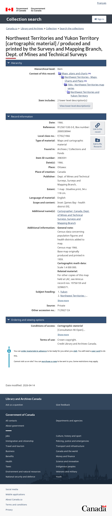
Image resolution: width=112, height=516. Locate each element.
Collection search (23, 19)
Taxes (8, 466)
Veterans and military (66, 471)
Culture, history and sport (68, 436)
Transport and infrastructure (70, 446)
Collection (51, 28)
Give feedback (63, 404)
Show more (63, 300)
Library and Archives (32, 28)
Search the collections (72, 28)
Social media (12, 489)
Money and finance (65, 456)
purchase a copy (49, 361)
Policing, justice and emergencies (72, 441)
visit (75, 351)
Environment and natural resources (23, 471)
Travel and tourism (15, 446)
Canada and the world (67, 451)
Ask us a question (14, 404)
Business (10, 451)
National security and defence (20, 476)
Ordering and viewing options (26, 319)
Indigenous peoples (66, 466)
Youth (59, 476)
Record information (20, 116)
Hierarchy (15, 63)
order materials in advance (34, 351)
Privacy (9, 509)
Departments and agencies (69, 420)
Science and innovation (67, 461)
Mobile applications (15, 494)
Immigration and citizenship (20, 441)
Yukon (63, 291)
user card (95, 351)
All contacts (11, 420)
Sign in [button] (99, 19)
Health (9, 461)
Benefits (10, 456)
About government (15, 425)
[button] (97, 128)
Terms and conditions (16, 504)
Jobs (8, 436)
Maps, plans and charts (75, 73)
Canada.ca (11, 28)
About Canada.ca (14, 499)
